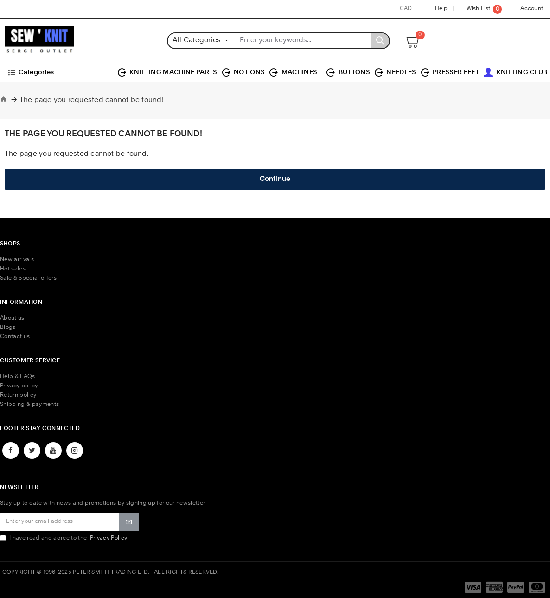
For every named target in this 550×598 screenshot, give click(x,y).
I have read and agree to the (64, 538)
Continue (275, 179)
